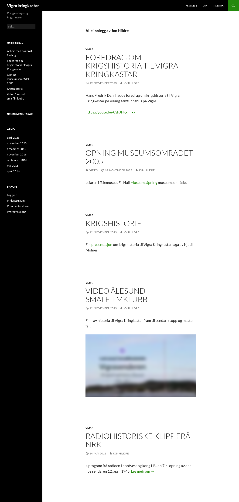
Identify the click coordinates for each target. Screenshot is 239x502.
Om (205, 5)
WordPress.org (16, 211)
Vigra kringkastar (23, 5)
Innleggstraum (16, 200)
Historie (191, 5)
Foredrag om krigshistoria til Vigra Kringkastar (131, 65)
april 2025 (13, 137)
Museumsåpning (143, 182)
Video (93, 170)
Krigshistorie (113, 223)
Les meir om (142, 471)
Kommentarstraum (18, 206)
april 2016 (13, 171)
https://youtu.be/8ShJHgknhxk (110, 112)
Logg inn (12, 195)
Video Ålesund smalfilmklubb (116, 295)
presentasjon (101, 244)
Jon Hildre (131, 83)
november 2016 (17, 154)
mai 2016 (12, 165)
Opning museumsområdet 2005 (139, 157)
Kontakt (219, 5)
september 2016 (17, 160)
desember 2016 (16, 149)
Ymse (89, 49)
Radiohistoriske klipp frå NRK (137, 440)
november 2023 (17, 143)
